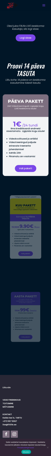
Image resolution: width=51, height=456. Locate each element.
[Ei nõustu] (47, 447)
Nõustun (26, 452)
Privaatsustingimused (25, 448)
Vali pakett (25, 166)
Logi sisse (25, 37)
